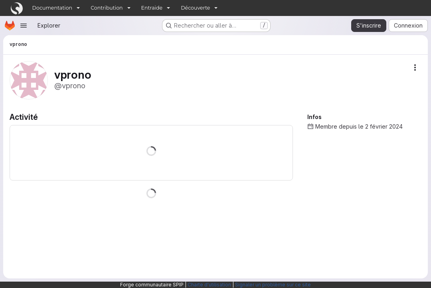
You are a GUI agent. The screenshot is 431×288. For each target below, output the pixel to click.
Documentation (52, 8)
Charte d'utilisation (209, 285)
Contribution (107, 8)
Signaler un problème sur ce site (273, 285)
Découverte (195, 8)
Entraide (152, 8)
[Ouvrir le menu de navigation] (23, 25)
